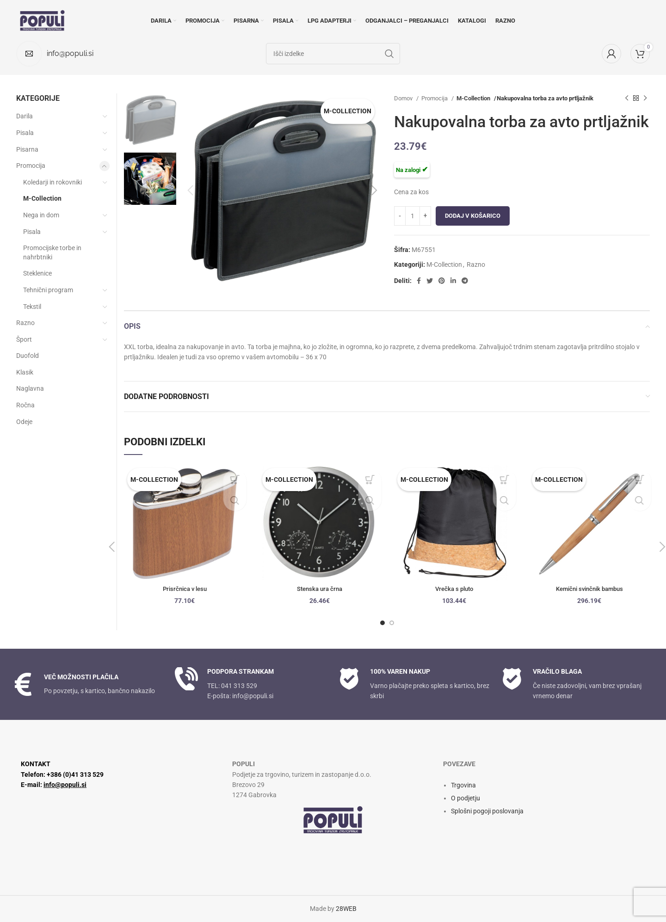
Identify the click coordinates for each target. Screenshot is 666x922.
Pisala (25, 132)
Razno (476, 264)
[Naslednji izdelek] (645, 98)
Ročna (25, 405)
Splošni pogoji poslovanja (487, 811)
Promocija (435, 98)
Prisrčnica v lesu (184, 588)
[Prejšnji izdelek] (626, 98)
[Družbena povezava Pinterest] (442, 281)
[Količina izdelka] (412, 216)
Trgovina (463, 785)
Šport (24, 339)
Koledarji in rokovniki (52, 182)
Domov (404, 98)
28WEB (346, 908)
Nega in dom (41, 215)
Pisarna (27, 149)
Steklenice (37, 273)
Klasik (24, 372)
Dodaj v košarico (472, 215)
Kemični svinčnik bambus (589, 588)
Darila (24, 116)
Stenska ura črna (319, 588)
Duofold (27, 355)
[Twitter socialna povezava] (430, 281)
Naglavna (30, 388)
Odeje (24, 421)
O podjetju (465, 798)
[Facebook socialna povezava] (419, 281)
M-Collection (473, 98)
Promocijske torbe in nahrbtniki (52, 252)
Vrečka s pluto (454, 588)
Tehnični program (48, 290)
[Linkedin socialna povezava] (453, 281)
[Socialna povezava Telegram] (465, 281)
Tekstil (32, 306)
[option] (151, 119)
